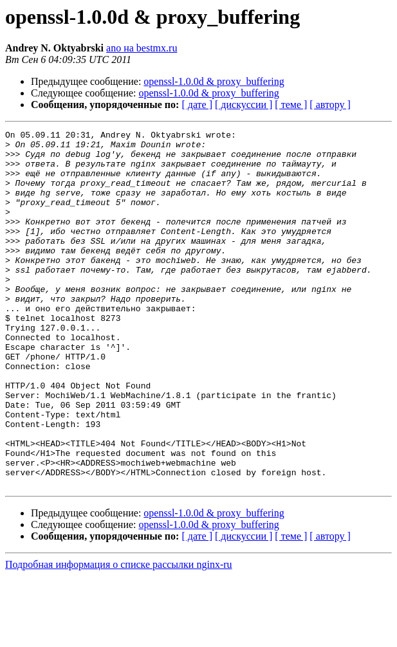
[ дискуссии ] (243, 104)
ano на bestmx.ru (141, 47)
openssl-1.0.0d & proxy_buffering (213, 81)
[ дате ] (196, 104)
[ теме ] (291, 104)
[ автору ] (329, 104)
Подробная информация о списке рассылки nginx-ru (118, 635)
